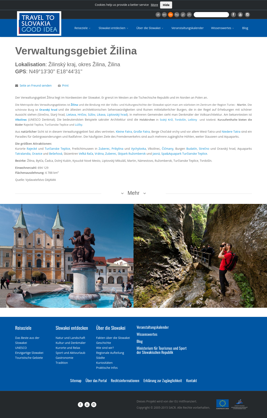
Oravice (37, 154)
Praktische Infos (107, 368)
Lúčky (78, 124)
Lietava (71, 114)
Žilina (74, 105)
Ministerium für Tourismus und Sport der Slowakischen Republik (162, 350)
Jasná (156, 154)
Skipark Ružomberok (132, 154)
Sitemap (75, 380)
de (170, 14)
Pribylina (117, 149)
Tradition (62, 363)
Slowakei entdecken (114, 28)
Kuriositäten (104, 363)
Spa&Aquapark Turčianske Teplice (184, 154)
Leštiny (192, 119)
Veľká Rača (86, 154)
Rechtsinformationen (125, 380)
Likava (101, 114)
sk (158, 14)
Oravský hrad (48, 110)
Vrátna (99, 154)
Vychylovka (138, 149)
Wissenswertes (223, 28)
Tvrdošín (180, 119)
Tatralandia (23, 154)
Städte (100, 358)
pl (183, 14)
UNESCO (21, 348)
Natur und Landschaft (70, 338)
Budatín (191, 149)
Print (65, 85)
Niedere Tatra (231, 132)
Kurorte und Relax (68, 348)
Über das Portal (96, 380)
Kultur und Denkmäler (71, 343)
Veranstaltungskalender (187, 28)
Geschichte (103, 343)
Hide (166, 5)
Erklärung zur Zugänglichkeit (162, 380)
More (154, 5)
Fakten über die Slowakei (113, 338)
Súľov (91, 114)
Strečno (204, 149)
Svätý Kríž (166, 119)
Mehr (133, 193)
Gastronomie (64, 358)
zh (189, 14)
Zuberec (104, 149)
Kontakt (191, 380)
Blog (245, 28)
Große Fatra (142, 132)
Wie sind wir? (105, 348)
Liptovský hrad (117, 114)
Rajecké (32, 149)
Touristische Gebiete (29, 358)
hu (177, 14)
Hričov (82, 114)
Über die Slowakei (150, 28)
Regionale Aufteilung (110, 353)
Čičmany (167, 149)
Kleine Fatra (124, 132)
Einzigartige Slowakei (29, 353)
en (164, 14)
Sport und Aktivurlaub (70, 353)
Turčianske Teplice (57, 149)
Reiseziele (82, 28)
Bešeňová (55, 154)
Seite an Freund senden (36, 85)
